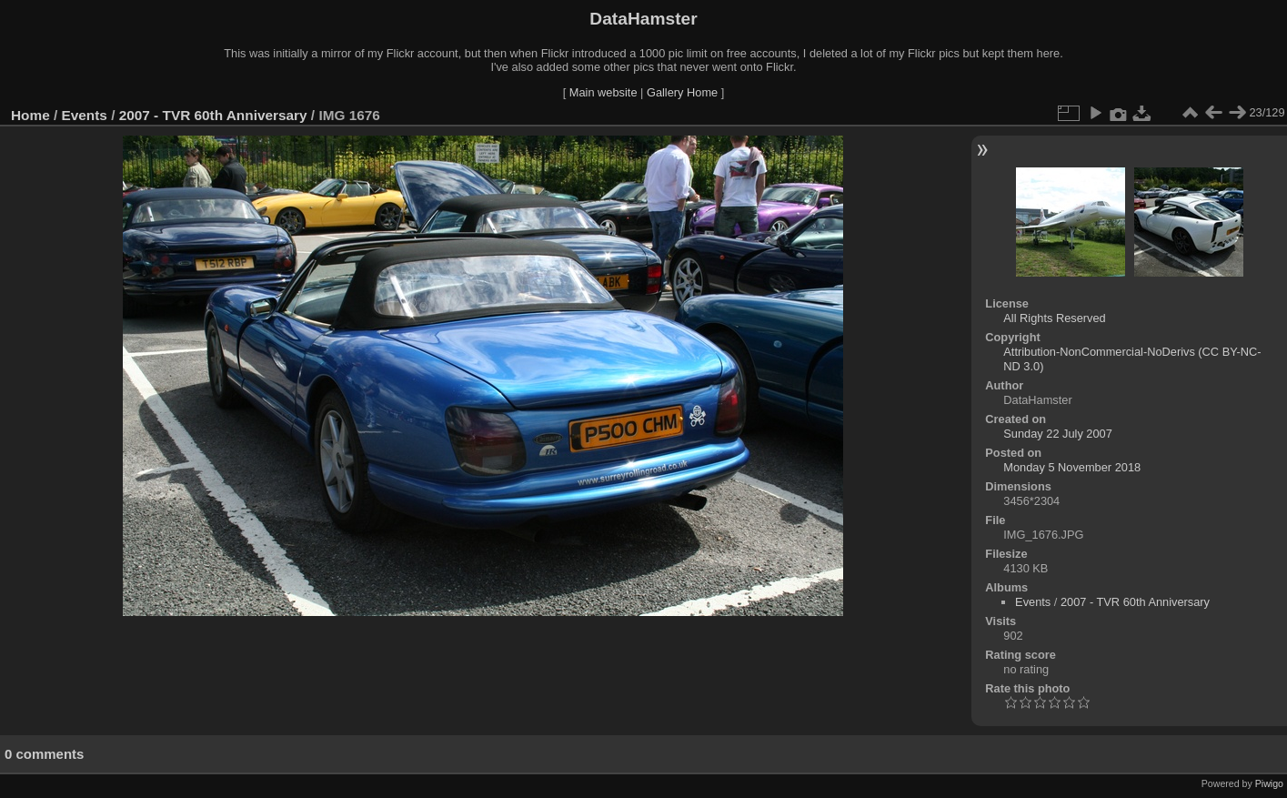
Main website (603, 92)
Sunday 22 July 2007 (1057, 433)
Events (84, 115)
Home (30, 115)
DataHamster (643, 18)
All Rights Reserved (1054, 318)
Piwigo (1269, 783)
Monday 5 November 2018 (1072, 467)
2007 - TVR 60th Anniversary (213, 115)
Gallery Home (682, 92)
